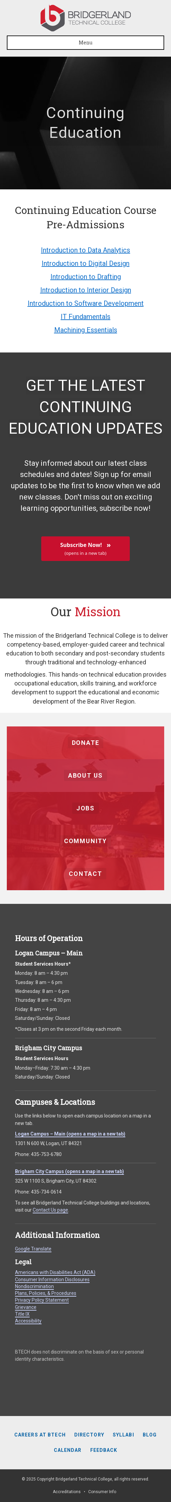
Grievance (25, 1307)
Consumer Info (102, 1491)
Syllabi (123, 1435)
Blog (150, 1435)
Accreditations (67, 1491)
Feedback (104, 1450)
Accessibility (28, 1321)
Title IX (22, 1314)
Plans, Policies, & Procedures (45, 1293)
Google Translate (33, 1249)
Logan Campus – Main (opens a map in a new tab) (70, 1134)
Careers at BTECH (40, 1435)
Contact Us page (50, 1210)
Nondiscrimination (34, 1286)
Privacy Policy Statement (42, 1300)
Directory (89, 1435)
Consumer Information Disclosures (52, 1279)
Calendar (68, 1450)
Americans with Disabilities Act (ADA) (55, 1272)
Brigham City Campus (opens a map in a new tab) (69, 1171)
